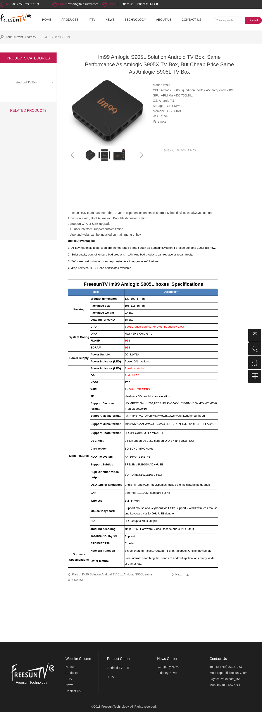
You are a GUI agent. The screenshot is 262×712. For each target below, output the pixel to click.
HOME (44, 37)
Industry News (167, 673)
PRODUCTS (62, 37)
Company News (168, 666)
